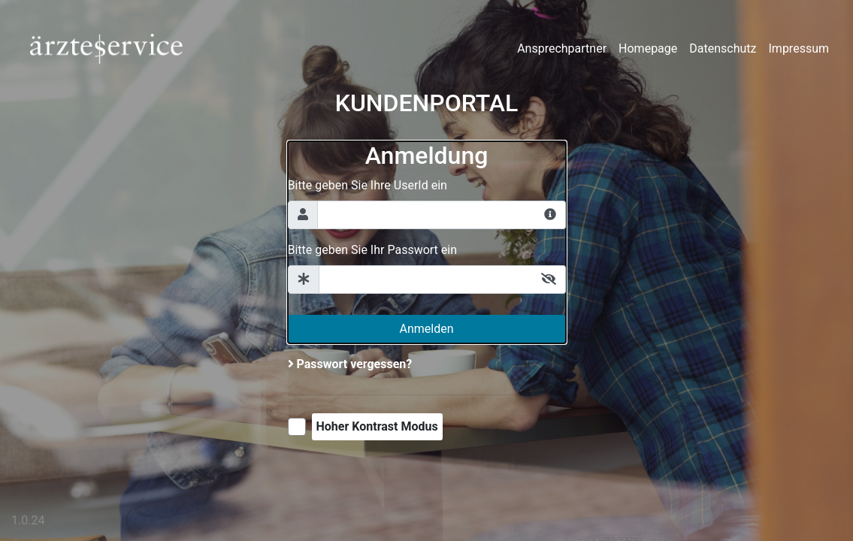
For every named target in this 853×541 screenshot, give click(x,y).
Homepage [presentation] (648, 48)
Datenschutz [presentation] (722, 48)
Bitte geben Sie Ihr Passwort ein (373, 250)
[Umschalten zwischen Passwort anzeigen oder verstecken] (549, 279)
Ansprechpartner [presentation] (561, 48)
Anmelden (426, 329)
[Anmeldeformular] (427, 242)
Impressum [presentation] (799, 48)
